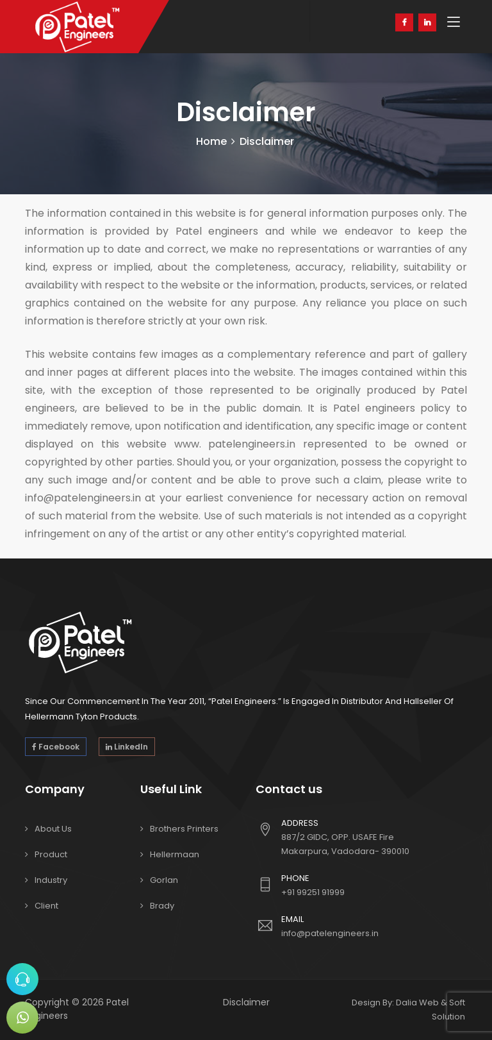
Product (51, 854)
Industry (51, 880)
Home (211, 141)
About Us (53, 829)
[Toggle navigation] (453, 22)
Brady (162, 906)
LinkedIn (127, 746)
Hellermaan (174, 854)
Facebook (55, 746)
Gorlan (164, 880)
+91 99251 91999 (313, 892)
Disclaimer (246, 1002)
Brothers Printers (184, 829)
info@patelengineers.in (330, 933)
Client (46, 906)
